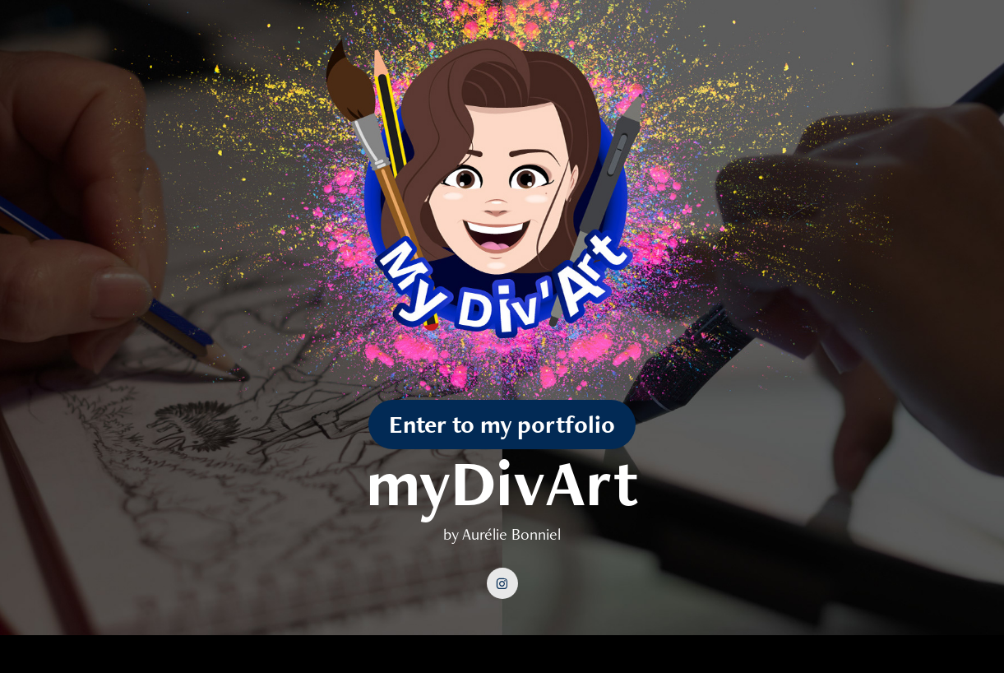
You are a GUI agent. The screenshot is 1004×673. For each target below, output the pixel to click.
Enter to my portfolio (502, 424)
